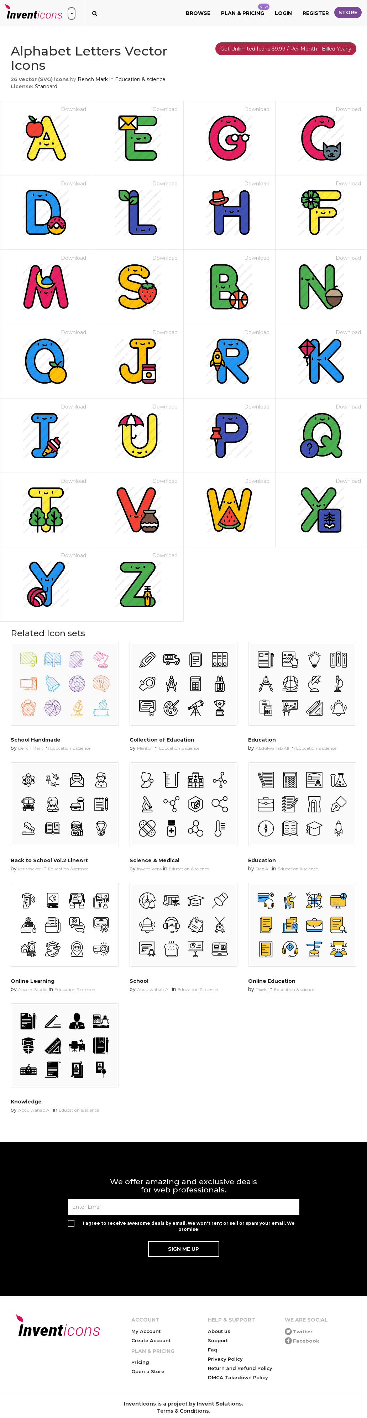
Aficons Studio (32, 989)
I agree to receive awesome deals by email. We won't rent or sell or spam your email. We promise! (189, 1226)
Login (283, 13)
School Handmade (36, 740)
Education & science (140, 79)
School (139, 981)
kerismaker (29, 868)
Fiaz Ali (263, 868)
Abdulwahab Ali (272, 748)
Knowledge (26, 1101)
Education (262, 740)
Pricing (140, 1362)
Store (348, 12)
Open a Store (147, 1371)
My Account (146, 1331)
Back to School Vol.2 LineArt (49, 860)
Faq (212, 1350)
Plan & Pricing (245, 10)
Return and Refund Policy (240, 1368)
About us (219, 1331)
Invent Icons (149, 868)
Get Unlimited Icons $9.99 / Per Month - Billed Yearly (285, 49)
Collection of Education (162, 740)
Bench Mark (93, 79)
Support (218, 1340)
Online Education (271, 981)
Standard (46, 86)
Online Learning (32, 981)
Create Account (151, 1340)
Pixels (261, 989)
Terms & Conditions (183, 1411)
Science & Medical (154, 860)
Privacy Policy (225, 1359)
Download (73, 109)
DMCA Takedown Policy (238, 1377)
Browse (198, 13)
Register (316, 13)
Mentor (144, 748)
